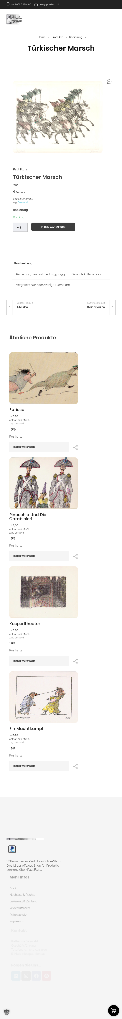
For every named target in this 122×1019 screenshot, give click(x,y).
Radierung (75, 37)
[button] (23, 226)
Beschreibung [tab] (23, 263)
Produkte (57, 37)
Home (42, 37)
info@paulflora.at (49, 4)
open (109, 81)
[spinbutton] (20, 227)
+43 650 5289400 (21, 4)
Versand (23, 202)
